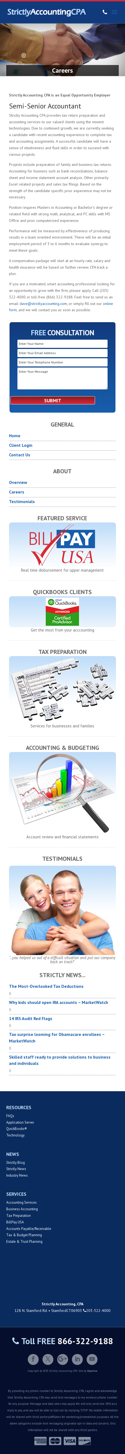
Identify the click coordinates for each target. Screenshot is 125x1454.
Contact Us (19, 454)
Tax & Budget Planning (24, 1235)
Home (14, 435)
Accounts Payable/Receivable (28, 1228)
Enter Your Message (62, 378)
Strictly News (16, 1169)
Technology (15, 1135)
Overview (18, 482)
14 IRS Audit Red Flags (30, 1018)
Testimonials (22, 501)
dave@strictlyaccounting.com (43, 303)
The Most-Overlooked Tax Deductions (46, 986)
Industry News (17, 1175)
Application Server (20, 1122)
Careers (16, 492)
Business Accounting (22, 1209)
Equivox (92, 1371)
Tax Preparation (18, 1215)
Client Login (20, 445)
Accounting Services (21, 1202)
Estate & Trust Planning (24, 1241)
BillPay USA (15, 1222)
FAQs (10, 1116)
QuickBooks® (16, 1128)
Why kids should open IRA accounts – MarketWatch (58, 1002)
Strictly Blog (15, 1162)
